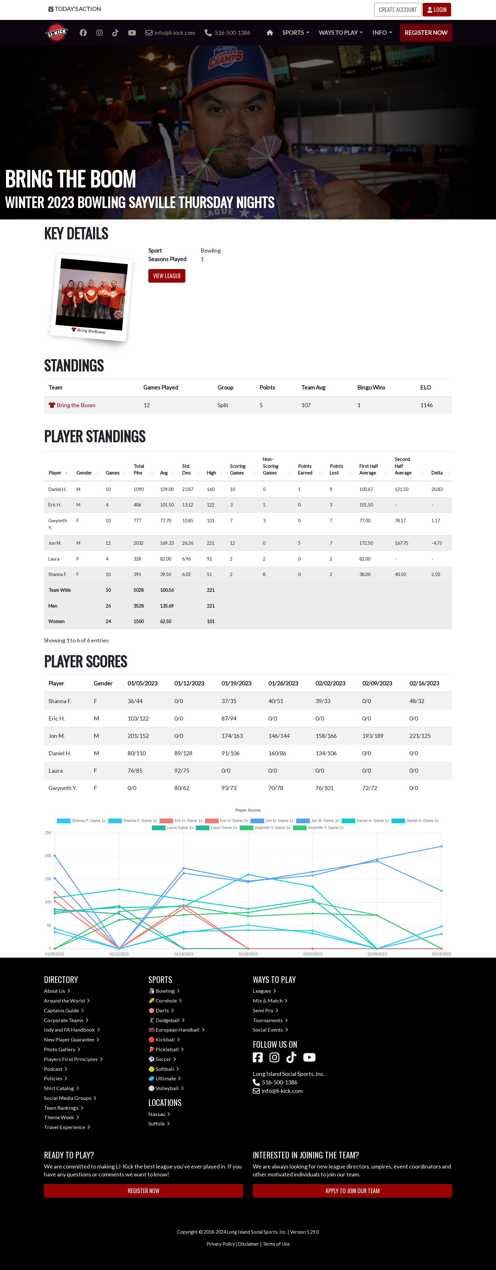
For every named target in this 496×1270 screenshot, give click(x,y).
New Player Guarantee (71, 1039)
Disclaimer (248, 1244)
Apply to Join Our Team (353, 1191)
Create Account (398, 9)
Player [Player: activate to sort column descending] (54, 472)
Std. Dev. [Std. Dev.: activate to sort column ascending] (186, 469)
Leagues (264, 991)
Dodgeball (170, 1020)
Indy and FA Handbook (72, 1030)
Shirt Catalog (61, 1088)
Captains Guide (64, 1010)
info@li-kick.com (277, 1090)
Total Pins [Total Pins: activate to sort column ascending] (138, 469)
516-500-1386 (227, 32)
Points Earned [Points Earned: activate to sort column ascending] (305, 469)
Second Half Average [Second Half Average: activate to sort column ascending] (403, 466)
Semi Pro (265, 1010)
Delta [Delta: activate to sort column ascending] (437, 472)
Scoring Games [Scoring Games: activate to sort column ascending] (237, 469)
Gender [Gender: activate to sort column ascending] (84, 472)
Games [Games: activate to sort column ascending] (113, 472)
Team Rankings (64, 1108)
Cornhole (169, 1000)
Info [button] (380, 32)
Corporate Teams (66, 1020)
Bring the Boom (76, 405)
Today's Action (74, 8)
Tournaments (270, 1020)
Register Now (426, 32)
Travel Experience (67, 1127)
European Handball (180, 1030)
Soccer (166, 1059)
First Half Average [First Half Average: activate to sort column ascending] (368, 469)
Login (437, 9)
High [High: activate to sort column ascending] (211, 472)
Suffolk (159, 1123)
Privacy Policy (221, 1244)
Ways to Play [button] (338, 32)
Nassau (159, 1114)
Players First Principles (73, 1059)
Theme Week (61, 1117)
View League (167, 276)
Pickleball (170, 1049)
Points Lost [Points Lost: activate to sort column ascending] (336, 469)
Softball (167, 1069)
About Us (57, 991)
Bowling (168, 991)
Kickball (168, 1039)
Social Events (270, 1030)
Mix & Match (270, 1000)
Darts (165, 1010)
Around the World (67, 1000)
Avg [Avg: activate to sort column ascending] (164, 472)
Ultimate (168, 1078)
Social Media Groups (70, 1098)
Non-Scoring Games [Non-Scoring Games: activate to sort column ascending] (270, 466)
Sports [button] (293, 32)
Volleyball (170, 1088)
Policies (55, 1078)
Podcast (55, 1069)
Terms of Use (276, 1244)
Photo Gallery (62, 1049)
